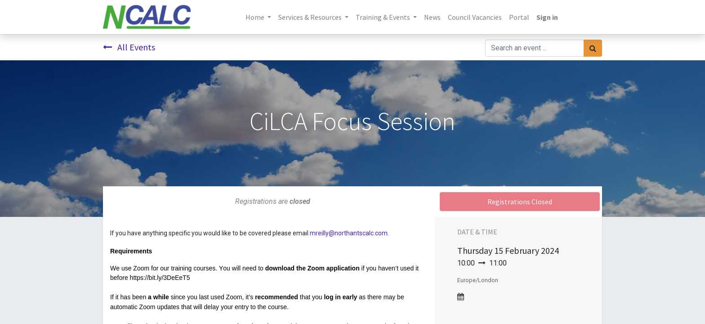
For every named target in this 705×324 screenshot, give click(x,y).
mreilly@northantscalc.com (349, 233)
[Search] (593, 48)
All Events (129, 47)
